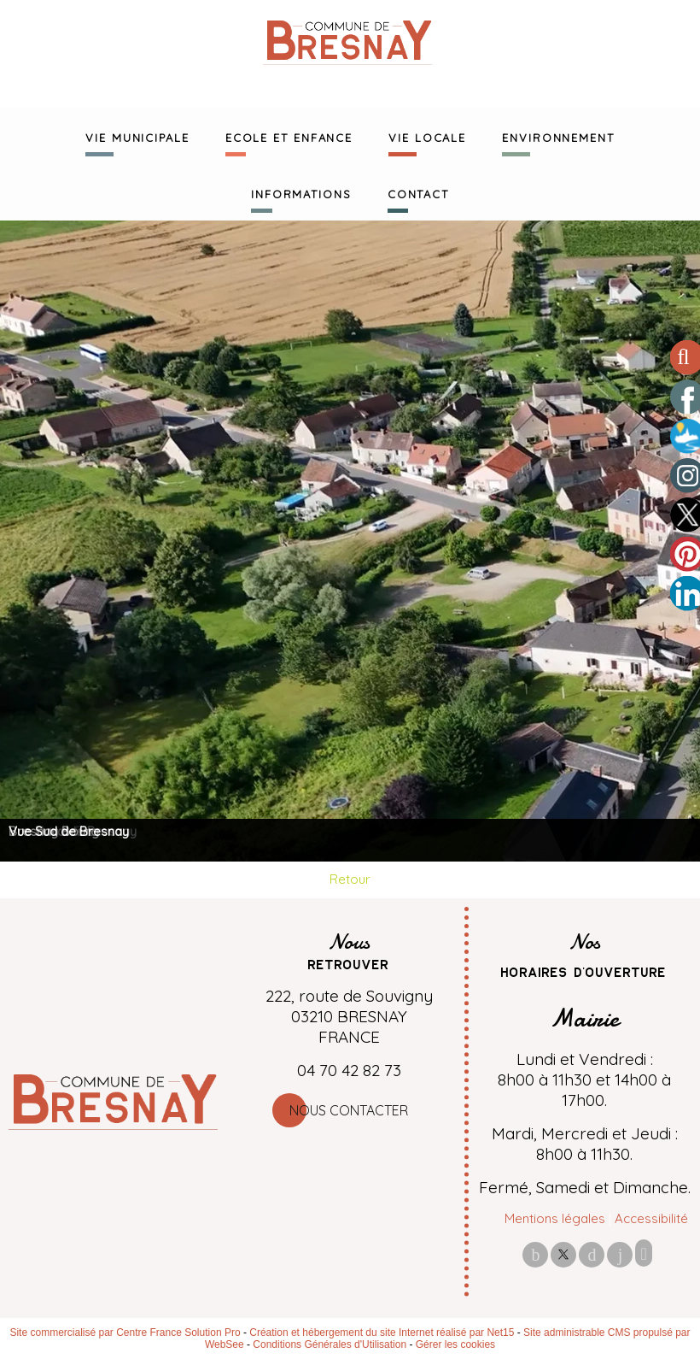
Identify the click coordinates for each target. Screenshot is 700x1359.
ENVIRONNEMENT (558, 136)
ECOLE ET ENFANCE (289, 136)
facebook (535, 1254)
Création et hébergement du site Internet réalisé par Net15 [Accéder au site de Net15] (381, 1332)
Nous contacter (348, 1110)
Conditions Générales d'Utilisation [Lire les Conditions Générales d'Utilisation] (329, 1344)
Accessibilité (651, 1218)
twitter (563, 1254)
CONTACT (418, 192)
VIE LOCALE (427, 136)
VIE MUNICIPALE (137, 136)
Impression (643, 1253)
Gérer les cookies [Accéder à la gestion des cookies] (455, 1344)
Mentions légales (555, 1218)
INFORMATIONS (301, 192)
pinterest (591, 1254)
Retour (350, 879)
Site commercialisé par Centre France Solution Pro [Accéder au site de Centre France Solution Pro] (124, 1332)
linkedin (620, 1254)
